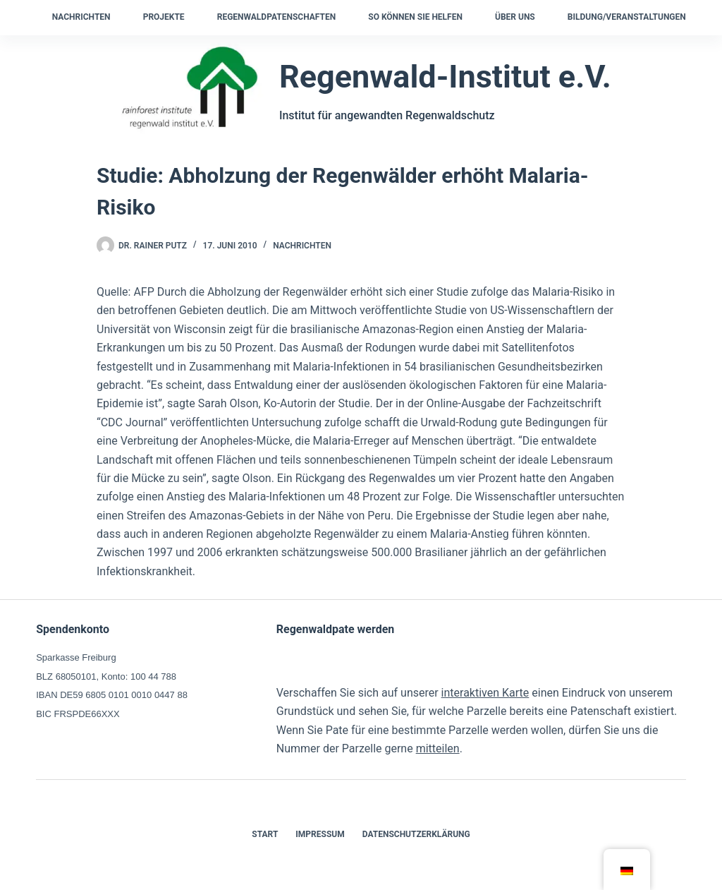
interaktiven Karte (485, 692)
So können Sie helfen (415, 17)
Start (265, 834)
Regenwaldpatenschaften (276, 17)
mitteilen (438, 748)
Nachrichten (81, 17)
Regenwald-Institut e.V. (445, 76)
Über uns (515, 17)
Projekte (164, 17)
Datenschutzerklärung (416, 834)
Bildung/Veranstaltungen (627, 17)
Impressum (319, 834)
